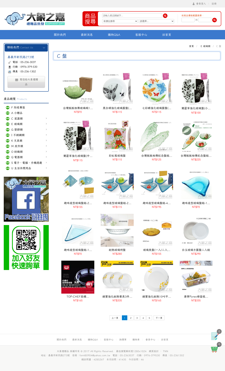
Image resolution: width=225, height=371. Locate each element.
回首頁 (166, 34)
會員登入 (201, 3)
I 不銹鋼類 (29, 135)
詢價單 (123, 339)
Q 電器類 (29, 157)
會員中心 (150, 339)
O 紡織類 (29, 151)
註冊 (214, 3)
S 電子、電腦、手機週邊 (29, 162)
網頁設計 (154, 351)
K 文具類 (29, 140)
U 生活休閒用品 (29, 168)
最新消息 (87, 34)
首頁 (191, 46)
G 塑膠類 (29, 129)
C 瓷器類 (29, 118)
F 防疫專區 (18, 107)
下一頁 (159, 318)
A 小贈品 (16, 112)
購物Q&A (114, 34)
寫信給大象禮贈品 (26, 82)
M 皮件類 (29, 146)
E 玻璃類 (29, 124)
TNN (165, 351)
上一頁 (115, 318)
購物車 (136, 339)
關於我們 (60, 34)
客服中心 (141, 34)
